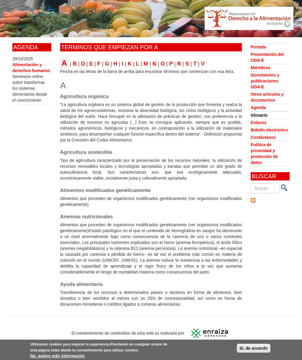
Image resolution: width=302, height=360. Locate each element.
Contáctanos (263, 137)
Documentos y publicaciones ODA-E (265, 81)
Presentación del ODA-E (267, 57)
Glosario (259, 115)
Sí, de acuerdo (253, 348)
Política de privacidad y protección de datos (264, 153)
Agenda (258, 107)
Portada (258, 47)
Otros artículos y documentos (267, 97)
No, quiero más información (57, 356)
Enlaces (258, 122)
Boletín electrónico (269, 130)
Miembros (260, 67)
